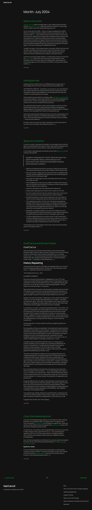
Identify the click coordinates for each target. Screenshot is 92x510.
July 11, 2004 (26, 67)
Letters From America (34, 26)
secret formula (56, 425)
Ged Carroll (7, 2)
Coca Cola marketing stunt (37, 416)
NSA (55, 442)
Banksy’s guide (62, 151)
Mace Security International (60, 97)
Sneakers (61, 442)
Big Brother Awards (40, 453)
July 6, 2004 (26, 403)
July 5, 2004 (26, 458)
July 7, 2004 (26, 127)
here (34, 34)
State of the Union (33, 21)
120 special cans (38, 423)
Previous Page (8, 478)
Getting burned (31, 80)
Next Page (84, 478)
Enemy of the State (29, 443)
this (33, 259)
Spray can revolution (34, 141)
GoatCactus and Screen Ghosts (40, 243)
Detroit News (29, 58)
